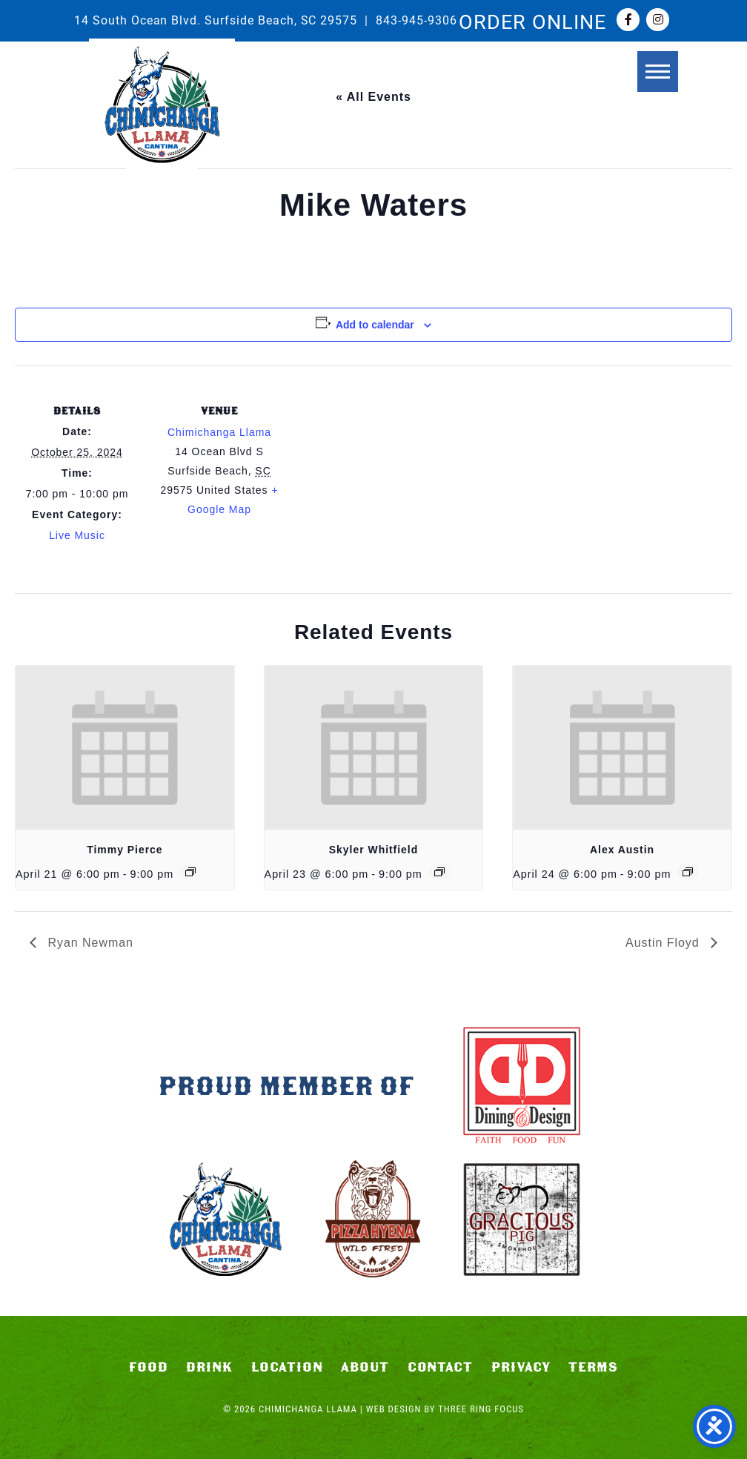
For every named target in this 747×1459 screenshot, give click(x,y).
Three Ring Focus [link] (481, 1409)
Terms (593, 1367)
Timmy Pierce (124, 850)
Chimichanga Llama (162, 104)
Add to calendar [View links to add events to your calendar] (375, 325)
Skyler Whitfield (373, 850)
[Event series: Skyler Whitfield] (439, 871)
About (365, 1367)
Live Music (77, 535)
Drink (209, 1367)
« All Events (373, 96)
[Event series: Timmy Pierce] (190, 871)
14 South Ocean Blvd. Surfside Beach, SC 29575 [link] (215, 19)
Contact (441, 1367)
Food (148, 1367)
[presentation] (125, 748)
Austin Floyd (664, 942)
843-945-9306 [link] (416, 19)
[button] (656, 72)
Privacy (521, 1367)
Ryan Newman (88, 942)
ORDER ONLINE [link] (532, 20)
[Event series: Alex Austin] (688, 871)
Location (287, 1367)
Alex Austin (622, 850)
